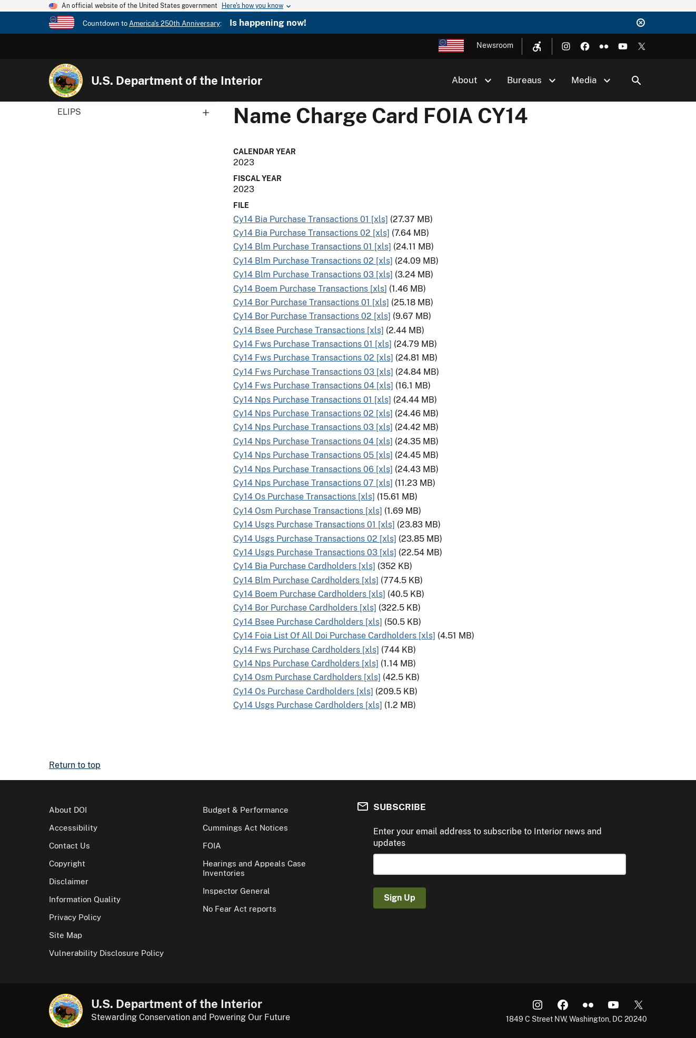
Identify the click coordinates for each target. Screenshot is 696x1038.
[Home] (66, 80)
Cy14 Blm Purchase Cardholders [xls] (306, 580)
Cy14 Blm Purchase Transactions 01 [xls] (312, 247)
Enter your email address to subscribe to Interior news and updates (487, 837)
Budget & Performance (246, 809)
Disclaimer (68, 881)
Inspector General (236, 890)
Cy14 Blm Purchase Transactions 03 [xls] (313, 275)
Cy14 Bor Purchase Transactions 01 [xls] (311, 302)
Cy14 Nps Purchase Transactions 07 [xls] (313, 483)
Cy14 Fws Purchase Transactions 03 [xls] (313, 372)
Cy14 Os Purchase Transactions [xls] (304, 497)
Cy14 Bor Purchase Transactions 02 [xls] (312, 316)
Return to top (75, 765)
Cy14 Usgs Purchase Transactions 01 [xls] (314, 525)
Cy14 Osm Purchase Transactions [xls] (307, 511)
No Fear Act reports (239, 908)
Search (636, 80)
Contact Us (69, 845)
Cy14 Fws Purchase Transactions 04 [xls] (313, 386)
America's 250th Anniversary (174, 23)
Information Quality (85, 899)
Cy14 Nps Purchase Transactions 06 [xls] (313, 469)
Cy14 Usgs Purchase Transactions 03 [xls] (314, 552)
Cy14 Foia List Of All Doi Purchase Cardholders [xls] (334, 636)
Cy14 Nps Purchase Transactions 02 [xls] (313, 413)
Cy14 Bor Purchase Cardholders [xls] (304, 608)
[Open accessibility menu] (537, 46)
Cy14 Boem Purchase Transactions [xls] (310, 289)
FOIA (212, 845)
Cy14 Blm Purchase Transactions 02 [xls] (313, 261)
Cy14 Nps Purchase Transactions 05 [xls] (313, 455)
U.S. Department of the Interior (176, 80)
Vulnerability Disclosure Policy (106, 953)
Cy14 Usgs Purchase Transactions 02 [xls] (314, 539)
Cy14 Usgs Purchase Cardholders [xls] (307, 705)
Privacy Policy (75, 917)
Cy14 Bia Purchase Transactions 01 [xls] (310, 219)
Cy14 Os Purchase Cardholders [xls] (303, 691)
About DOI (68, 809)
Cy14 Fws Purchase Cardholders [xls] (306, 650)
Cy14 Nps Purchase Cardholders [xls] (306, 663)
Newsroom (494, 45)
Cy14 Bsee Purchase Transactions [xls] (308, 330)
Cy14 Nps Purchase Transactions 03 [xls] (313, 427)
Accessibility (73, 827)
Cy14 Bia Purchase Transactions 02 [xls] (311, 233)
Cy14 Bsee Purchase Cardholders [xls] (307, 622)
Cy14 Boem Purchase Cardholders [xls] (309, 594)
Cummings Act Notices (245, 827)
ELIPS (136, 112)
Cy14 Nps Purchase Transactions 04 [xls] (313, 441)
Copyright (67, 863)
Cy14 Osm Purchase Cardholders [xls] (307, 677)
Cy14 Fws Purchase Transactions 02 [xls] (313, 358)
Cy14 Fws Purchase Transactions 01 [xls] (312, 344)
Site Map (65, 935)
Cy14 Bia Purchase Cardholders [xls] (304, 566)
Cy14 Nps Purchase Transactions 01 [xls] (312, 400)
